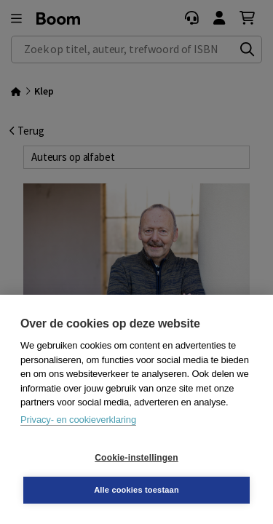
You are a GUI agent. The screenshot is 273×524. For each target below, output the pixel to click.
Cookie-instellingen (136, 458)
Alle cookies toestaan (136, 489)
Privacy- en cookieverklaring (78, 419)
